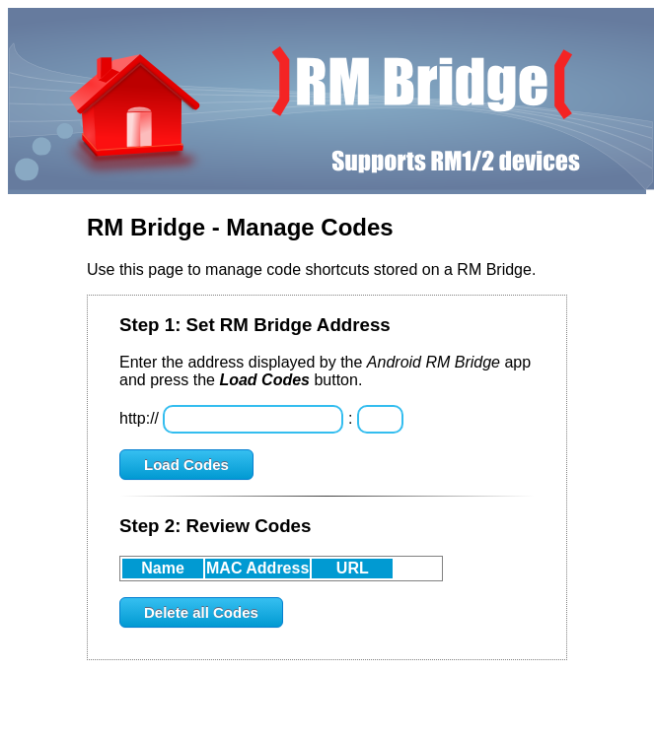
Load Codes (186, 464)
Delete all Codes (201, 612)
